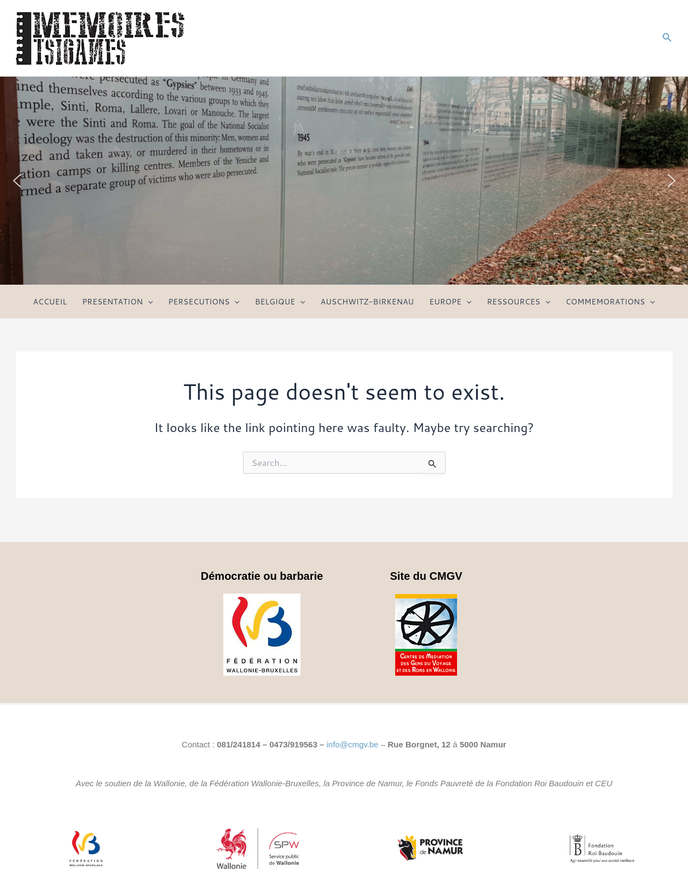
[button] (17, 180)
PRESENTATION (117, 301)
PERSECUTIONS (203, 301)
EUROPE (450, 301)
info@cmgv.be (352, 744)
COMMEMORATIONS (610, 301)
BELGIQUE (280, 301)
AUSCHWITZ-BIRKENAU (367, 301)
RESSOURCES (518, 301)
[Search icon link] (667, 38)
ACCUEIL (50, 301)
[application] (148, 301)
